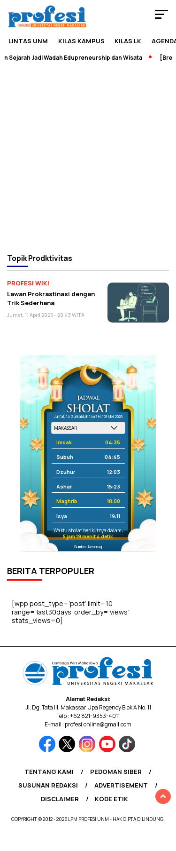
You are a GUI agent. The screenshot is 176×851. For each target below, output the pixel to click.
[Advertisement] (88, 157)
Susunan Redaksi (48, 785)
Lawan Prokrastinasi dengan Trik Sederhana (51, 298)
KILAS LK (128, 41)
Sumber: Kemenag (88, 546)
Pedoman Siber (116, 771)
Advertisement (121, 785)
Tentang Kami (49, 771)
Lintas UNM (28, 41)
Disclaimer (60, 799)
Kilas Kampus (81, 41)
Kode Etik (111, 799)
